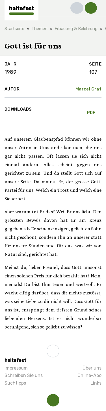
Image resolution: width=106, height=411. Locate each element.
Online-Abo (89, 375)
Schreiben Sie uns (24, 375)
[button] (76, 8)
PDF (91, 109)
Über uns (92, 368)
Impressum (16, 368)
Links (95, 383)
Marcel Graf (88, 89)
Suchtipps (15, 383)
